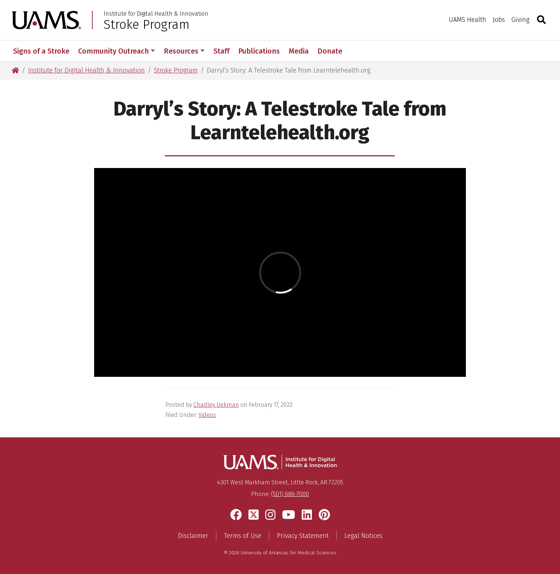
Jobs (499, 20)
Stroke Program (147, 24)
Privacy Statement (303, 536)
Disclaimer (193, 536)
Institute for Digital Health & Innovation (156, 14)
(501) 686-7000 (290, 494)
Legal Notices (363, 536)
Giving (520, 20)
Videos (207, 414)
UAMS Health (467, 20)
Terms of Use (242, 536)
